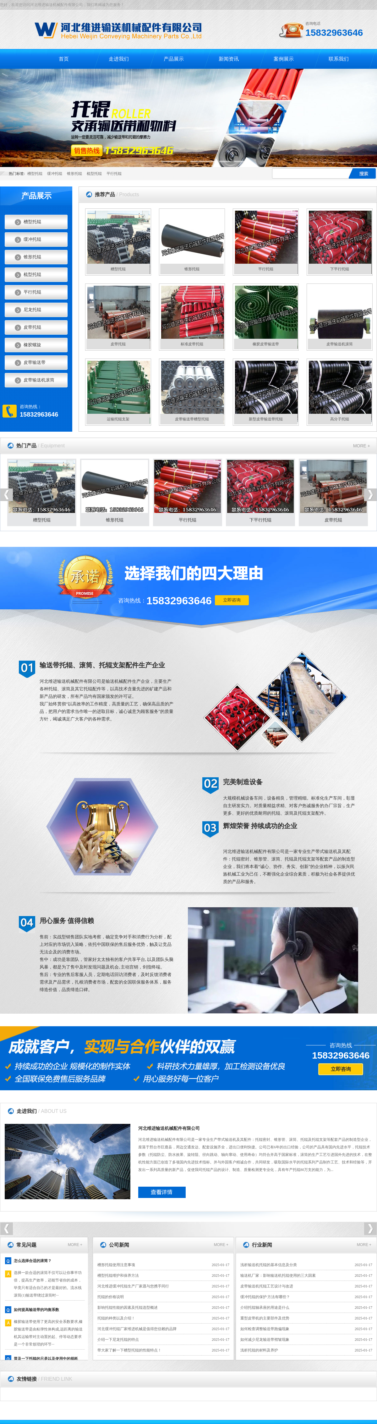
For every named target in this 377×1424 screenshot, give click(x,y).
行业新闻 (262, 1245)
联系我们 (339, 59)
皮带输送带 (35, 362)
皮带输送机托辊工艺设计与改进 (266, 1286)
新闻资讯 (229, 59)
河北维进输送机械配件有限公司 (169, 1128)
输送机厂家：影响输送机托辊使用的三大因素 (278, 1275)
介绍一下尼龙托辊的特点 (118, 1339)
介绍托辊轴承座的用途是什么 (264, 1307)
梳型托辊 (94, 173)
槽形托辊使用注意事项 (116, 1265)
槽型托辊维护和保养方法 (118, 1275)
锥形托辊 (74, 173)
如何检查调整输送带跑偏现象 (264, 1329)
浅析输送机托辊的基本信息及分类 (268, 1265)
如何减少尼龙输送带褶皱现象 (264, 1339)
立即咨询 (232, 600)
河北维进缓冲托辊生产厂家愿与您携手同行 (133, 1286)
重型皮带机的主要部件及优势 (264, 1318)
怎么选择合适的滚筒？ (33, 1262)
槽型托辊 (34, 173)
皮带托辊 (32, 327)
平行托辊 (114, 173)
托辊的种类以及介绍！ (116, 1318)
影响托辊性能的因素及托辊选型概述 (127, 1307)
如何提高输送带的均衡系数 (36, 1311)
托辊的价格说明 (110, 1297)
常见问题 (26, 1245)
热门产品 (40, 445)
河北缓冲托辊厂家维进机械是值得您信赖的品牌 (137, 1329)
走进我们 (119, 59)
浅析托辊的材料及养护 (259, 1350)
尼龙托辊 (32, 309)
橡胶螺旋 (32, 345)
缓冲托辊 (54, 173)
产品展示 (174, 59)
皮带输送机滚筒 (39, 380)
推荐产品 (117, 194)
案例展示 (284, 59)
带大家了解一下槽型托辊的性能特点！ (129, 1350)
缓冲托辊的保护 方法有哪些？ (265, 1297)
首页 (64, 59)
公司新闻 (119, 1245)
